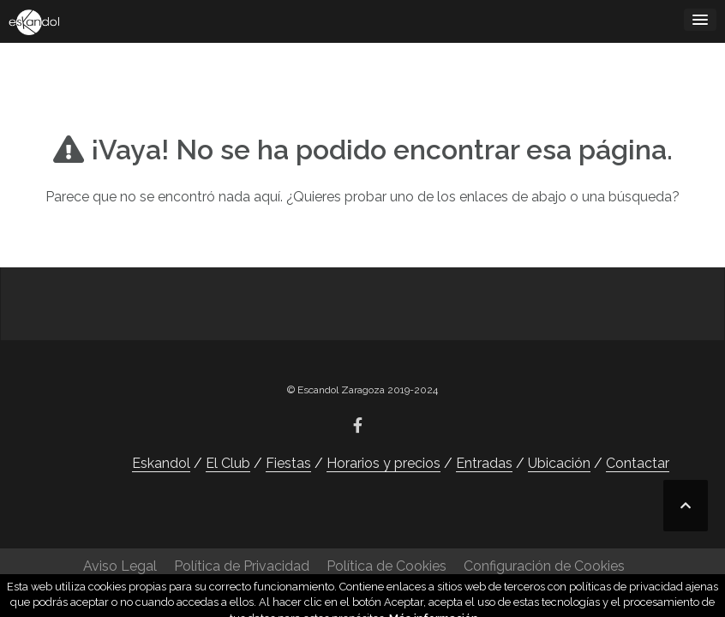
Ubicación (559, 463)
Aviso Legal (120, 566)
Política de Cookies (386, 566)
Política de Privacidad (241, 566)
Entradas (484, 463)
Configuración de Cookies (544, 566)
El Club (228, 463)
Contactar (637, 463)
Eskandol (161, 463)
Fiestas (288, 463)
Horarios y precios (383, 463)
